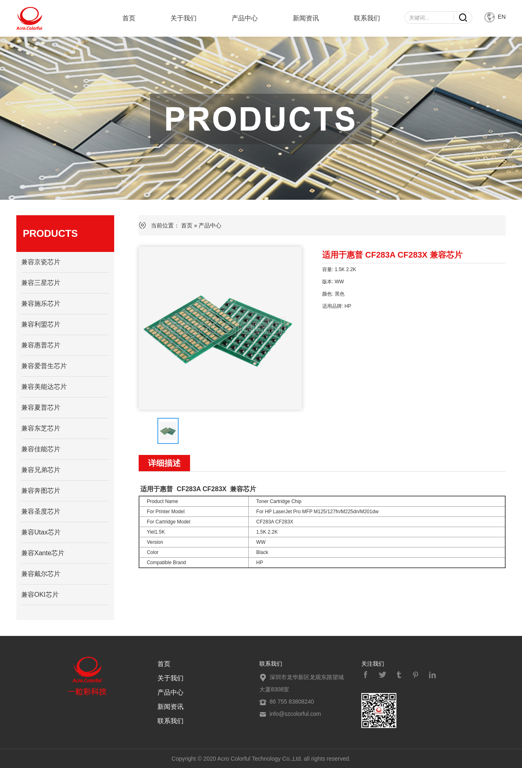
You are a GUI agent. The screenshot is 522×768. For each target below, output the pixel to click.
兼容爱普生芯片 (44, 365)
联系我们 (367, 18)
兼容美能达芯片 (44, 386)
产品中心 (245, 18)
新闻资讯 (306, 18)
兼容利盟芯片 (40, 324)
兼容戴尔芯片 (40, 573)
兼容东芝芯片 (40, 428)
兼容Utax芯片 (41, 532)
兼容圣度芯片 (40, 511)
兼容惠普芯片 (40, 345)
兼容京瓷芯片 (40, 261)
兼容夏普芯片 (40, 407)
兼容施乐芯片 (40, 303)
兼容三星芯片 (40, 282)
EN (495, 16)
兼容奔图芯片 (40, 490)
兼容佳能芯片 (40, 449)
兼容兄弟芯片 (40, 469)
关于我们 (183, 18)
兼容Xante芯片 (42, 553)
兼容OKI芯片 (40, 594)
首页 (128, 18)
